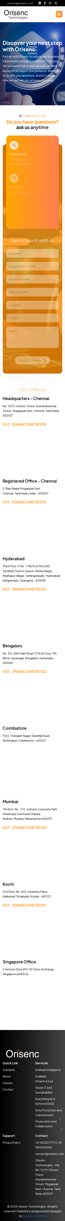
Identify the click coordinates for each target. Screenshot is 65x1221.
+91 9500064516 (20, 167)
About (7, 1076)
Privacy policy (11, 1142)
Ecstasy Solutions (34, 1216)
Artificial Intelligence (48, 1070)
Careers (8, 1083)
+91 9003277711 (19, 163)
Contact (8, 1089)
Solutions (9, 1070)
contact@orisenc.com (20, 3)
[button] (59, 14)
